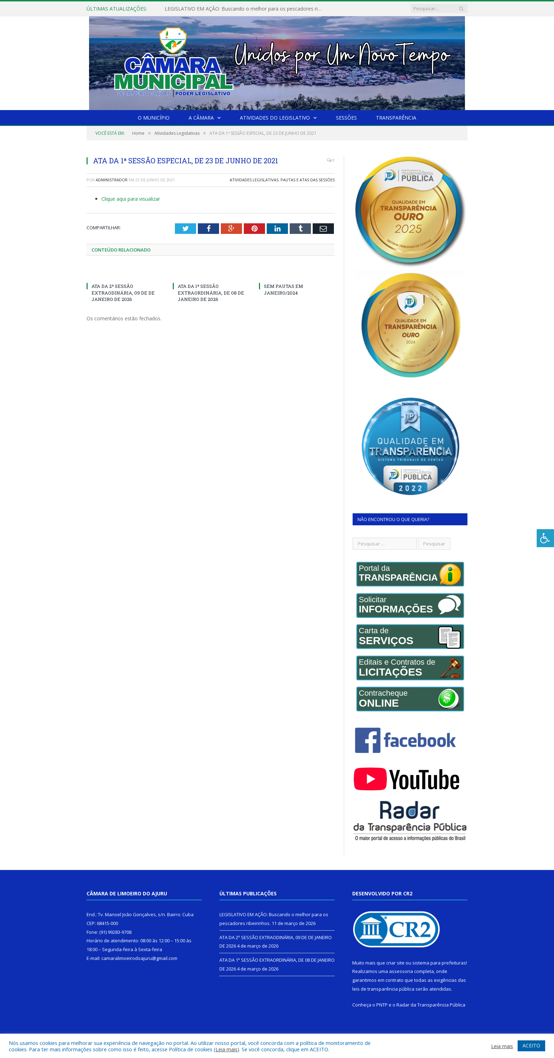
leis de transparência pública (383, 989)
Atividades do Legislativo (275, 117)
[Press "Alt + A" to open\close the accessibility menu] (545, 538)
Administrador (112, 179)
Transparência (396, 117)
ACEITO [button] (531, 1045)
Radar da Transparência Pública (430, 1005)
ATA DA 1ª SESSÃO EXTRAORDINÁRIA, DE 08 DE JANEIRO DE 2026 (211, 292)
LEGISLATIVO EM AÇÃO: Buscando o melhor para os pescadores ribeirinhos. (246, 9)
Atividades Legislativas (254, 179)
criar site (395, 963)
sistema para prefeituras (439, 963)
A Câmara (201, 117)
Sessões (346, 117)
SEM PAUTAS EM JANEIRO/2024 (283, 289)
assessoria (401, 971)
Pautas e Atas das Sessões (308, 179)
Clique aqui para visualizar (130, 198)
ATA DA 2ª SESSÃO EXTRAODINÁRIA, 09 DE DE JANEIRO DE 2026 (123, 292)
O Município (154, 117)
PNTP (382, 1005)
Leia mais (226, 1049)
